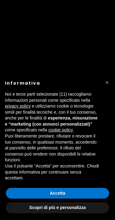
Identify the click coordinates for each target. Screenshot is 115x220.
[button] (107, 82)
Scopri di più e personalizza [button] (57, 207)
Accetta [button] (57, 193)
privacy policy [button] (18, 106)
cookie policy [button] (60, 129)
